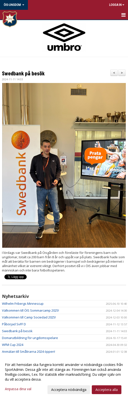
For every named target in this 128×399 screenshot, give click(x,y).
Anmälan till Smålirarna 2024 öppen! (28, 351)
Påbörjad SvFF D (14, 324)
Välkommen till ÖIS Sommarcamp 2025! (30, 310)
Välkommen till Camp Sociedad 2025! (29, 317)
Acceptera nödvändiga (68, 389)
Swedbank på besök (23, 73)
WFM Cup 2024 (12, 344)
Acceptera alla (106, 389)
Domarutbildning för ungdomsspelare (30, 338)
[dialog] (64, 377)
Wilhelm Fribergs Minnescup (23, 303)
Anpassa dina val (18, 389)
